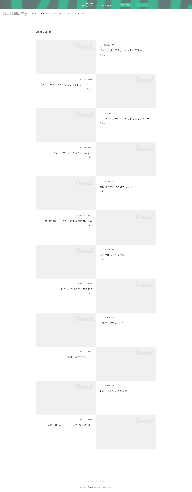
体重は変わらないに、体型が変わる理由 (70, 425)
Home (34, 13)
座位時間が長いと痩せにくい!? (117, 186)
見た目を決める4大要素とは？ (75, 289)
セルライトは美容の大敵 (113, 391)
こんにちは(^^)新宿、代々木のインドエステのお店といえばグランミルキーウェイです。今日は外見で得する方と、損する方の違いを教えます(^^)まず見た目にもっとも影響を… (66, 296)
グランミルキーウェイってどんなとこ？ (70, 152)
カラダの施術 (57, 13)
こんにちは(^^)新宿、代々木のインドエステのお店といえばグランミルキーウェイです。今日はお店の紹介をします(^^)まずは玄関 (66, 160)
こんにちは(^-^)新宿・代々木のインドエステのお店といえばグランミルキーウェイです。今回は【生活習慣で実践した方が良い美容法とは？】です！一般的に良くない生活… (125, 58)
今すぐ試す (125, 5)
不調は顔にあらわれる (79, 357)
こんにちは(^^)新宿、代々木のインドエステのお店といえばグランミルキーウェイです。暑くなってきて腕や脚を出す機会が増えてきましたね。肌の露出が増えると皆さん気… (126, 398)
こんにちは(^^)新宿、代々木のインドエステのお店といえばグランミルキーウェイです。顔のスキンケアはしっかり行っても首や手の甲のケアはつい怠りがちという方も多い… (126, 330)
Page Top (96, 474)
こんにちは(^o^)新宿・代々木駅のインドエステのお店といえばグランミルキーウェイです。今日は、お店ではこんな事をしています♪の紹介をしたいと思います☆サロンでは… (126, 126)
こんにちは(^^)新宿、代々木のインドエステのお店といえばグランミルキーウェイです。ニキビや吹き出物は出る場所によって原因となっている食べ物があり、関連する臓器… (66, 364)
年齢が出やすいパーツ (112, 323)
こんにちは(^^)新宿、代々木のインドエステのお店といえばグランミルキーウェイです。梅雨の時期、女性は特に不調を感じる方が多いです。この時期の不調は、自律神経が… (66, 228)
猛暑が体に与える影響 (112, 254)
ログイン (141, 5)
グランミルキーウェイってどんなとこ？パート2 (126, 118)
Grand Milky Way (15, 13)
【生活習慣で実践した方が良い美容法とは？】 (126, 50)
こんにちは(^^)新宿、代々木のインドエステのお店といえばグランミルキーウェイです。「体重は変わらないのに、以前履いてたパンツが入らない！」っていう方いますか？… (66, 432)
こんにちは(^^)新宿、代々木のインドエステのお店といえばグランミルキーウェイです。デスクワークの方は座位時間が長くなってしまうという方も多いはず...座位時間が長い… (126, 194)
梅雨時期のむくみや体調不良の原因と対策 (68, 220)
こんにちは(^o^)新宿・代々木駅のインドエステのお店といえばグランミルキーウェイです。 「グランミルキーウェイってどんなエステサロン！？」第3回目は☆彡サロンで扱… (66, 92)
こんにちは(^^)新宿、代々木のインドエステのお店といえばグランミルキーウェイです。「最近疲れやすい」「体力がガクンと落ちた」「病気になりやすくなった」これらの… (126, 262)
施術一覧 (44, 13)
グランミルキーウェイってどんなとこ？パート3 (65, 84)
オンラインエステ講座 (76, 13)
